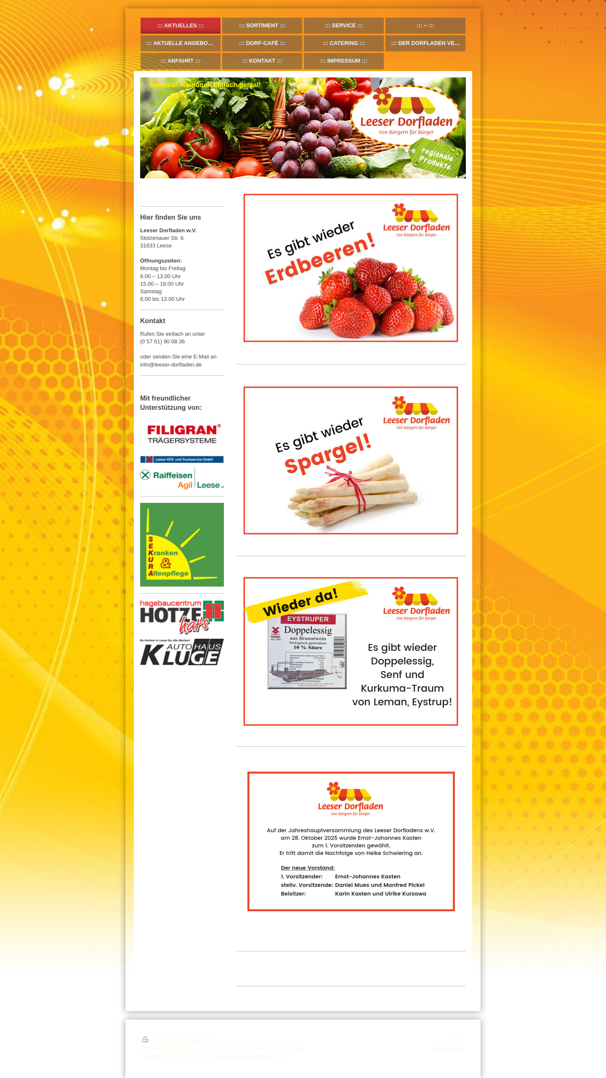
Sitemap (201, 1040)
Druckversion (164, 1040)
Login (456, 1040)
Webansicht (448, 1048)
